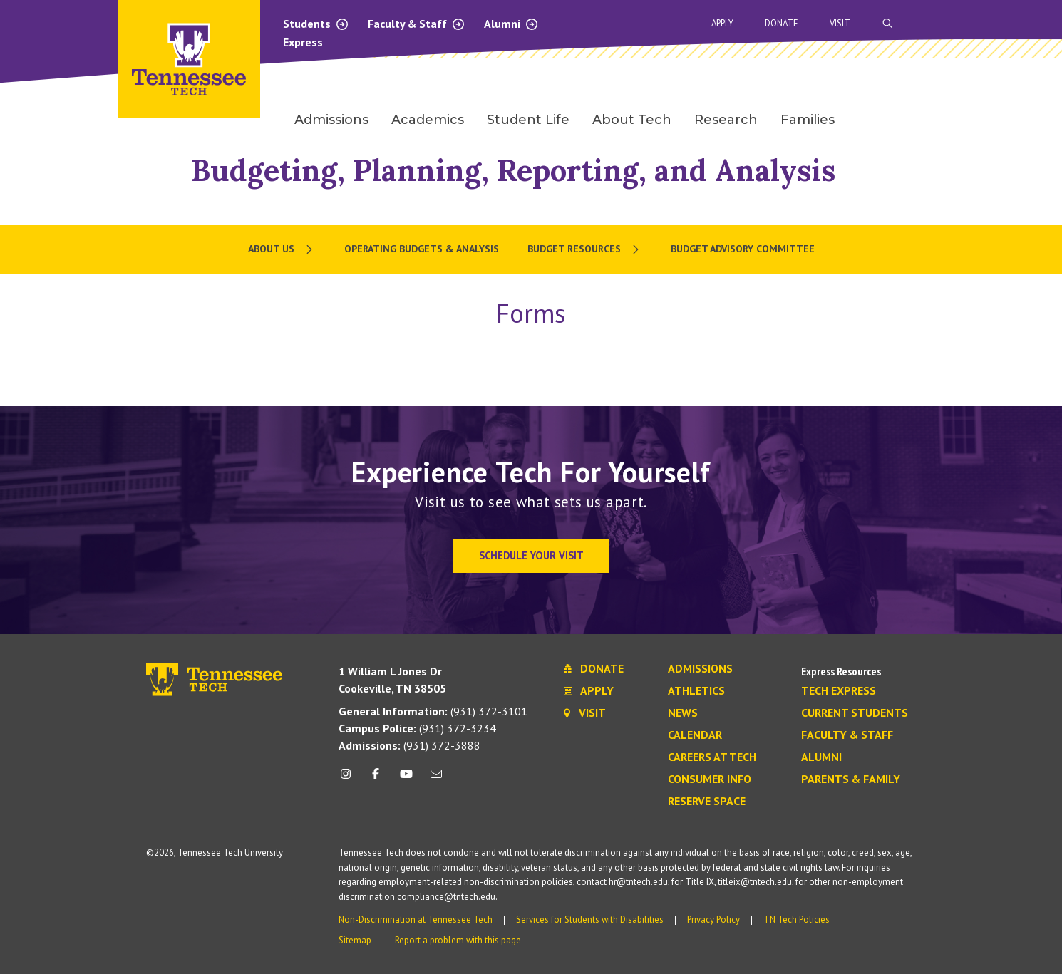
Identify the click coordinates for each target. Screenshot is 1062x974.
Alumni (511, 23)
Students (316, 23)
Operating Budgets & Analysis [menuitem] (421, 248)
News (683, 713)
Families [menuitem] (807, 120)
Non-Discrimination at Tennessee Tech (416, 919)
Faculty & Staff (416, 23)
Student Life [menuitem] (528, 120)
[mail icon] (436, 779)
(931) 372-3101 (433, 711)
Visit (840, 23)
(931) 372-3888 (409, 745)
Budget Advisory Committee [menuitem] (743, 248)
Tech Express (838, 691)
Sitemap (355, 940)
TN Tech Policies (796, 919)
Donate (781, 23)
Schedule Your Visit (531, 555)
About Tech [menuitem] (631, 120)
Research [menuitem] (726, 120)
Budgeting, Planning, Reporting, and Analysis (513, 170)
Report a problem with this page (458, 940)
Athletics (696, 691)
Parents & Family (850, 779)
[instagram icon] (350, 779)
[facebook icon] (376, 779)
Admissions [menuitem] (331, 120)
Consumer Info (709, 779)
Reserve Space (707, 801)
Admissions (700, 669)
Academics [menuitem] (427, 120)
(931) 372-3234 (417, 728)
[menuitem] (282, 249)
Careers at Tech (712, 757)
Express (303, 42)
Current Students (854, 713)
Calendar (695, 735)
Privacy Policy (713, 919)
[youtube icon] (406, 779)
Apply (722, 23)
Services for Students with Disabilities (590, 919)
